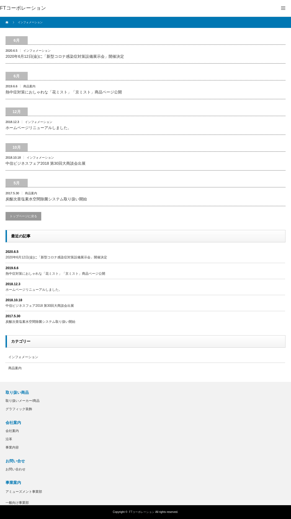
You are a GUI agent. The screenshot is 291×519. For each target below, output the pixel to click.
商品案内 (29, 86)
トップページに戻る (23, 216)
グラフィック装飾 (19, 409)
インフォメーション (37, 50)
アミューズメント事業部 (24, 492)
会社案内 (12, 431)
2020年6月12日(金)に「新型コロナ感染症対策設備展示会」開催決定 (65, 56)
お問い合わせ (15, 469)
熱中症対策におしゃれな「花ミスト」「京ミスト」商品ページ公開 (64, 92)
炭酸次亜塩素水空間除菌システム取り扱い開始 (46, 199)
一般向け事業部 (17, 503)
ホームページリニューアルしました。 (38, 127)
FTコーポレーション (141, 511)
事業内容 (12, 447)
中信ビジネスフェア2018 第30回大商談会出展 (46, 163)
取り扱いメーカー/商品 (23, 401)
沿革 (9, 439)
